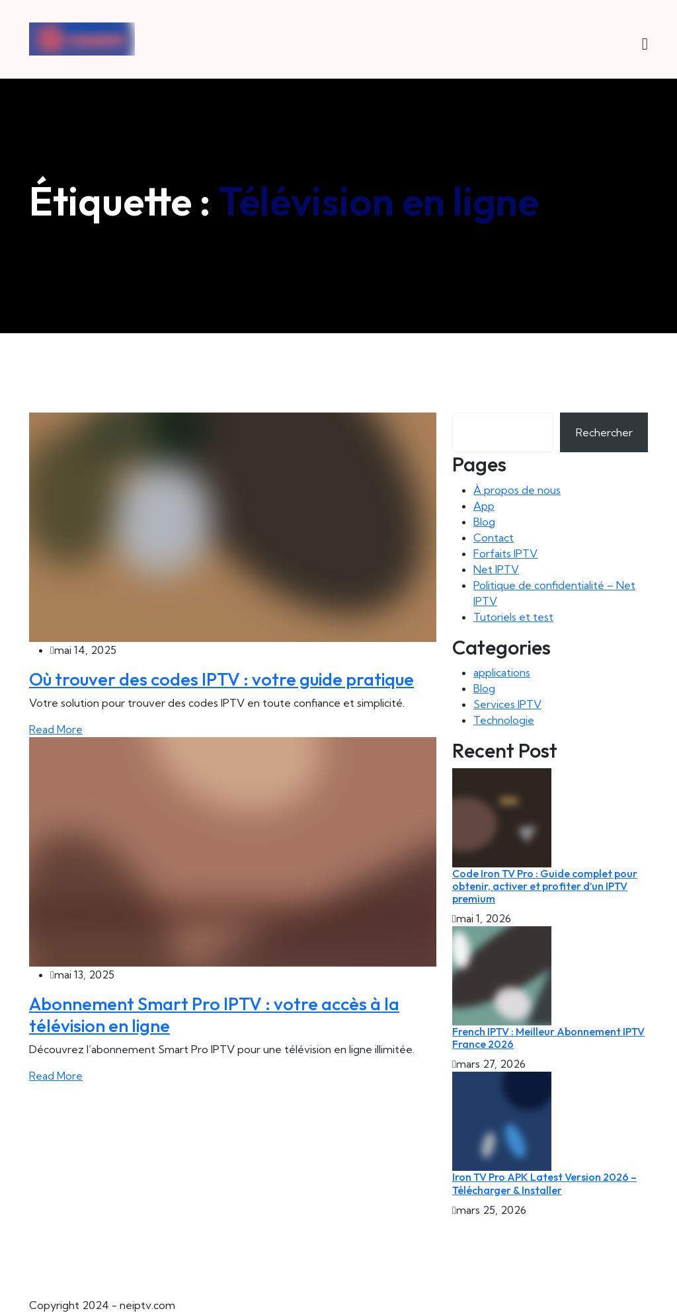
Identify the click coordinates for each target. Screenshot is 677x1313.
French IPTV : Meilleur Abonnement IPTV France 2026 (548, 1038)
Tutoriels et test (513, 616)
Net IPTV (496, 569)
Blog (484, 521)
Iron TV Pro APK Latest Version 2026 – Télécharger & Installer (544, 1183)
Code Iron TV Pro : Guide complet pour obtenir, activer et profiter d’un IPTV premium (544, 886)
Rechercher (604, 432)
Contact (493, 537)
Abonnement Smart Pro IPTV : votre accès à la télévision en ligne (214, 1014)
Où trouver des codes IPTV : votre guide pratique (221, 679)
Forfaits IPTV (505, 553)
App (484, 505)
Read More (56, 729)
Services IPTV (507, 704)
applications (501, 672)
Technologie (503, 720)
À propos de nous (517, 490)
